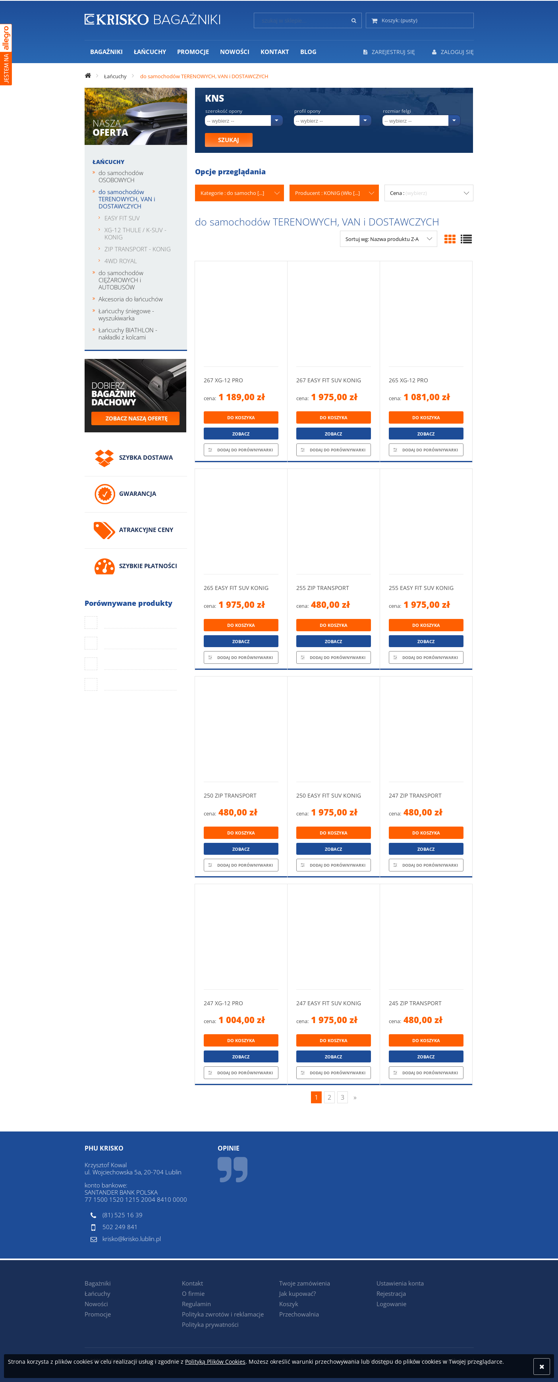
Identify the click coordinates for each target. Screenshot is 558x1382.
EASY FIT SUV (122, 218)
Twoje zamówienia (304, 1283)
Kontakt (192, 1283)
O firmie (193, 1293)
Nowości (96, 1304)
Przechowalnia (299, 1314)
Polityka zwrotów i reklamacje (223, 1314)
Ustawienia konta (400, 1283)
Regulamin (196, 1304)
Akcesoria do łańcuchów (130, 299)
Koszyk (288, 1304)
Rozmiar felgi (397, 111)
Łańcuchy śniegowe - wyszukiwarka (126, 314)
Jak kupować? (297, 1293)
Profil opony (307, 111)
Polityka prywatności (210, 1324)
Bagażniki (98, 1283)
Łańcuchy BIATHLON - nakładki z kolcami (127, 333)
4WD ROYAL (120, 261)
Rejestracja (391, 1293)
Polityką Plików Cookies (215, 1361)
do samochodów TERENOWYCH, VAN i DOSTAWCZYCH (126, 199)
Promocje (98, 1314)
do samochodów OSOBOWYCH (120, 176)
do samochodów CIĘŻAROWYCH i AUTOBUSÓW (120, 280)
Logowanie (391, 1304)
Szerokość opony (223, 111)
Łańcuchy (108, 162)
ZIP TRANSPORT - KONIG (137, 249)
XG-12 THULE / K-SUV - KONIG (135, 233)
